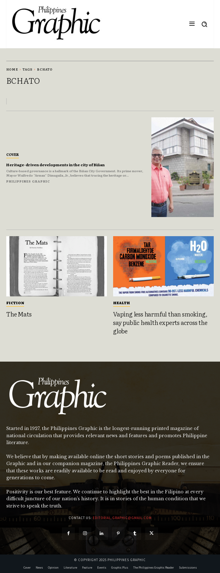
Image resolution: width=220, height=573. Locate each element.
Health (121, 302)
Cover (12, 154)
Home (12, 69)
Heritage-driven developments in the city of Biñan (55, 164)
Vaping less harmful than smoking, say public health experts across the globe (160, 322)
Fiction (15, 302)
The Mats (18, 314)
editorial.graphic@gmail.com (122, 518)
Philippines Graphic (28, 181)
